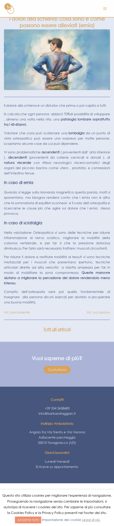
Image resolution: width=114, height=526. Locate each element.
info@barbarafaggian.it (57, 413)
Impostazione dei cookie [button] (61, 519)
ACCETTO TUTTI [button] (28, 520)
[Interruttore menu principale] (105, 8)
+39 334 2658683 (57, 408)
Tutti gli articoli (57, 329)
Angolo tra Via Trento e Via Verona (57, 432)
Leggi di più (91, 519)
